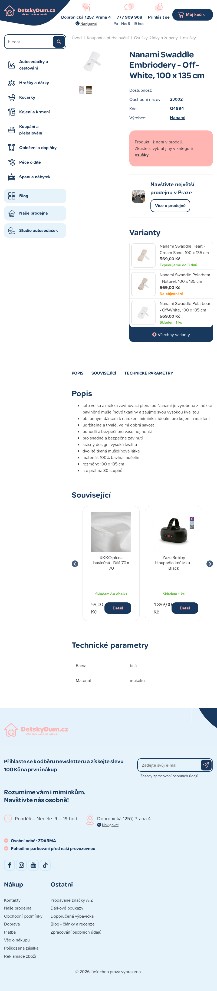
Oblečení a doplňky (38, 148)
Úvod (77, 38)
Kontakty (12, 900)
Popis (77, 373)
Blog (23, 196)
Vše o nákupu (17, 940)
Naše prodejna (33, 213)
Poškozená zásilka (21, 948)
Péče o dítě (30, 162)
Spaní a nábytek (35, 177)
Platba (10, 932)
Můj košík (195, 14)
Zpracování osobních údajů (76, 932)
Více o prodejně (170, 205)
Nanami (177, 117)
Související (103, 373)
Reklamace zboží (20, 956)
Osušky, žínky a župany (156, 38)
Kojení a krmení (34, 112)
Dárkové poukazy (67, 908)
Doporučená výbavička (72, 916)
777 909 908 (129, 17)
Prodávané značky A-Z (72, 900)
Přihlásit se (159, 17)
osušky (189, 38)
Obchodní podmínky (23, 916)
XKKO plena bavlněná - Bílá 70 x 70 (111, 562)
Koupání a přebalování (30, 129)
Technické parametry (148, 373)
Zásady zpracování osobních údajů (169, 775)
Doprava (12, 924)
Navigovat (88, 23)
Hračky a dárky (34, 83)
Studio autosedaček (38, 230)
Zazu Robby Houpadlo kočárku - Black (173, 562)
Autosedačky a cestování (33, 64)
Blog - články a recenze (73, 924)
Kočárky (27, 97)
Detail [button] (118, 608)
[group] (111, 563)
